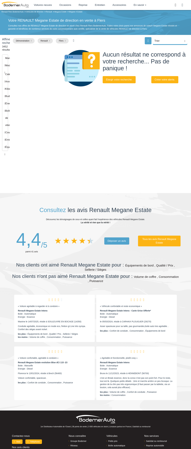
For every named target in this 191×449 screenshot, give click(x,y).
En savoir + (152, 5)
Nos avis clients (21, 415)
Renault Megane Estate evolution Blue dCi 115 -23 (42, 331)
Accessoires (131, 5)
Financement (76, 418)
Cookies (129, 436)
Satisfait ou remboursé (156, 409)
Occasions (77, 5)
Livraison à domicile (155, 418)
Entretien (112, 5)
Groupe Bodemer (78, 409)
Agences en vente (154, 427)
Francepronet (42, 437)
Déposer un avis (117, 209)
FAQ (72, 427)
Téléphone (34, 410)
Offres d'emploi (77, 423)
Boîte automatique (116, 414)
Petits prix (112, 409)
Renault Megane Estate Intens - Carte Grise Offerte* (125, 279)
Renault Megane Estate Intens (32, 279)
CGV (161, 436)
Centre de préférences (97, 436)
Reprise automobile (155, 414)
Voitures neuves (55, 5)
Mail (17, 410)
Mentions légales (116, 436)
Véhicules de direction (118, 418)
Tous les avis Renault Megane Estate (159, 209)
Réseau (74, 414)
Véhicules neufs (115, 423)
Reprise (95, 5)
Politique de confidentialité (145, 436)
